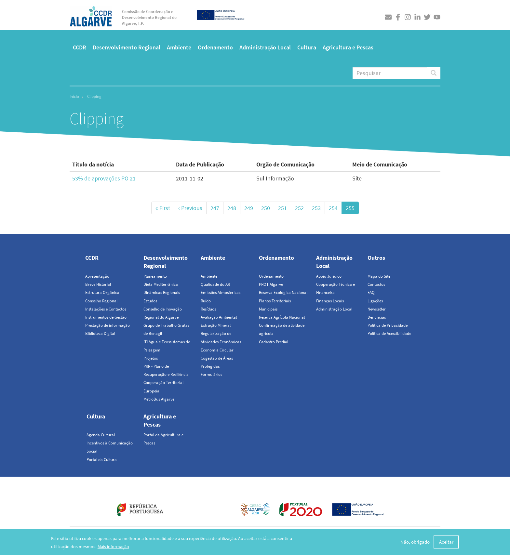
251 (284, 208)
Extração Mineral (216, 325)
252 (301, 208)
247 (216, 208)
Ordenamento (215, 47)
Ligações (375, 301)
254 (335, 208)
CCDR (79, 47)
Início (74, 96)
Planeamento (155, 276)
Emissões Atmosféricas (220, 292)
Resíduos (208, 309)
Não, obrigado (415, 542)
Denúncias (377, 317)
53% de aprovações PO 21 (104, 178)
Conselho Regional (101, 301)
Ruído (206, 301)
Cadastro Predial (273, 342)
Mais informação (113, 546)
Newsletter (377, 309)
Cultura (306, 47)
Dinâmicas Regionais (161, 292)
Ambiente (179, 47)
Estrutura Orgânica (102, 292)
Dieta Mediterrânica (160, 284)
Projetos (150, 358)
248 (233, 208)
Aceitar (446, 542)
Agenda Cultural (101, 435)
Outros (376, 257)
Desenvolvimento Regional (126, 47)
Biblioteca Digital (100, 333)
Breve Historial (98, 284)
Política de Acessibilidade (389, 333)
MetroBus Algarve (158, 399)
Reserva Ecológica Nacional (283, 292)
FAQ (371, 292)
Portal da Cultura (102, 459)
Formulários (211, 374)
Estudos (150, 301)
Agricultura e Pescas (348, 47)
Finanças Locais (330, 301)
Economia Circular (217, 350)
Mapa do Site (379, 276)
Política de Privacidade (388, 325)
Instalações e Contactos (105, 309)
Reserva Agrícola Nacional (282, 317)
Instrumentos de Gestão (106, 317)
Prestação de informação (107, 325)
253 (318, 208)
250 (267, 208)
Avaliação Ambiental (219, 317)
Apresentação (97, 276)
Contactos (376, 284)
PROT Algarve (271, 284)
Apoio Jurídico (329, 276)
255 (352, 209)
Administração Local (265, 47)
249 (250, 208)
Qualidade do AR (215, 284)
